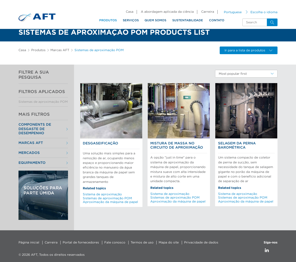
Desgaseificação (100, 143)
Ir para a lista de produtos (248, 50)
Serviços (131, 20)
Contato (216, 20)
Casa (129, 11)
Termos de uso (142, 242)
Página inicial (28, 242)
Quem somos (155, 20)
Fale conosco (114, 242)
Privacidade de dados (201, 242)
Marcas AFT (59, 50)
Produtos (108, 20)
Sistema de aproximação (102, 194)
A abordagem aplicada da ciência (167, 11)
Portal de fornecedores (81, 242)
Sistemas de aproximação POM (43, 101)
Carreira (207, 11)
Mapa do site (169, 242)
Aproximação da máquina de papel (110, 202)
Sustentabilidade (187, 20)
